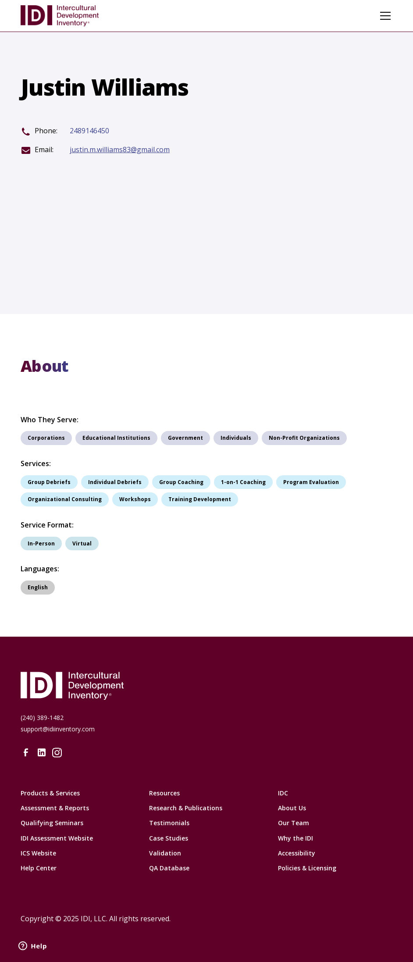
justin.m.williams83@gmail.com (120, 149)
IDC (283, 793)
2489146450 (89, 130)
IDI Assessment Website (57, 838)
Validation (165, 853)
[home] (60, 15)
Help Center (39, 868)
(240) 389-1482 (42, 717)
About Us (292, 808)
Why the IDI (295, 838)
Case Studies (168, 838)
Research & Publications (185, 808)
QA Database (169, 868)
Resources (164, 793)
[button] (383, 15)
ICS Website (38, 853)
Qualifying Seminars (52, 823)
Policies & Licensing (307, 868)
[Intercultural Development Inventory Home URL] (206, 686)
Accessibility (296, 853)
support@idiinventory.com (58, 729)
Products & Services (50, 793)
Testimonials (169, 823)
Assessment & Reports (55, 808)
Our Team (293, 823)
